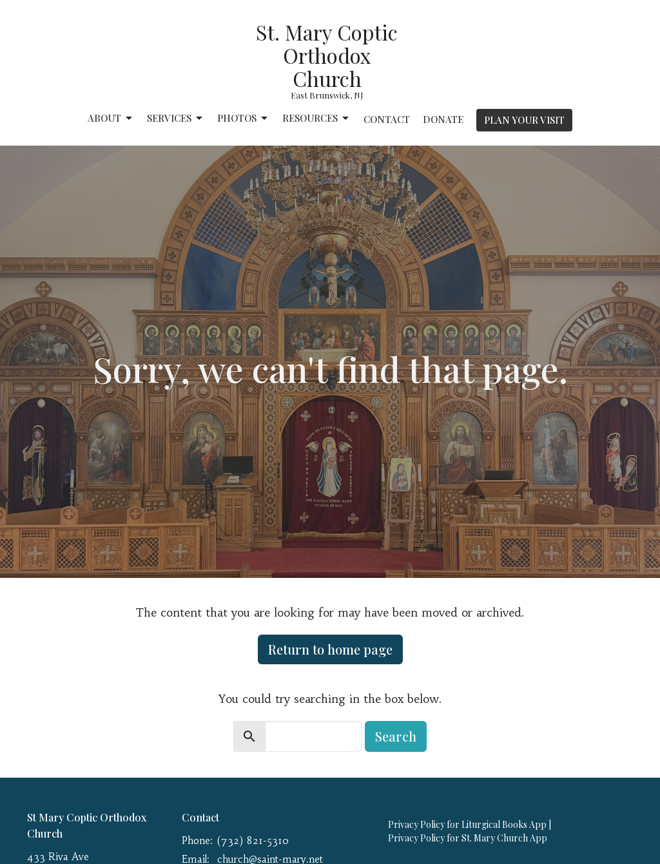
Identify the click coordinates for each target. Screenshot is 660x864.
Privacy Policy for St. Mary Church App (467, 838)
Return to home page (330, 649)
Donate (443, 119)
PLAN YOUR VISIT (524, 119)
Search (395, 736)
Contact (387, 119)
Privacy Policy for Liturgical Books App (467, 824)
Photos (243, 118)
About (111, 118)
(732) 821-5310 (253, 840)
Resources (316, 118)
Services (175, 118)
